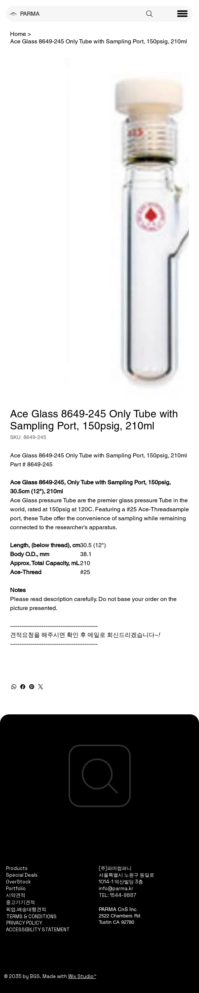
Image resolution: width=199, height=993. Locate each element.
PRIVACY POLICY (24, 923)
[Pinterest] (31, 686)
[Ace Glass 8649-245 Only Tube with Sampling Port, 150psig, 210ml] (98, 41)
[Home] (18, 33)
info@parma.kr (116, 888)
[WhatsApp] (14, 686)
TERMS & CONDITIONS (31, 916)
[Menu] (182, 13)
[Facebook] (22, 686)
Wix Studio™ (82, 976)
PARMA (30, 13)
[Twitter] (40, 686)
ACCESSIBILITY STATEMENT (38, 929)
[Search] (149, 14)
